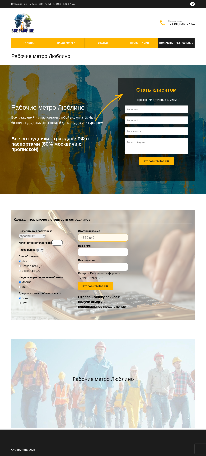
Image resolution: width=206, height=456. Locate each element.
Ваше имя (84, 245)
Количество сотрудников (35, 242)
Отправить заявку (95, 286)
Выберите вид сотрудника (35, 231)
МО (24, 287)
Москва (26, 282)
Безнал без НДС (32, 266)
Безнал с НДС (31, 271)
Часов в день (27, 249)
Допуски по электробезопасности (40, 293)
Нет (24, 303)
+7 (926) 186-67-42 (64, 4)
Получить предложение (176, 43)
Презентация (139, 43)
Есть (25, 298)
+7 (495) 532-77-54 (39, 4)
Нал (24, 261)
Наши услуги (66, 43)
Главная (29, 43)
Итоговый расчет (89, 231)
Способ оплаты (28, 256)
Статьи (103, 43)
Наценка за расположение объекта (41, 277)
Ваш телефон (86, 260)
